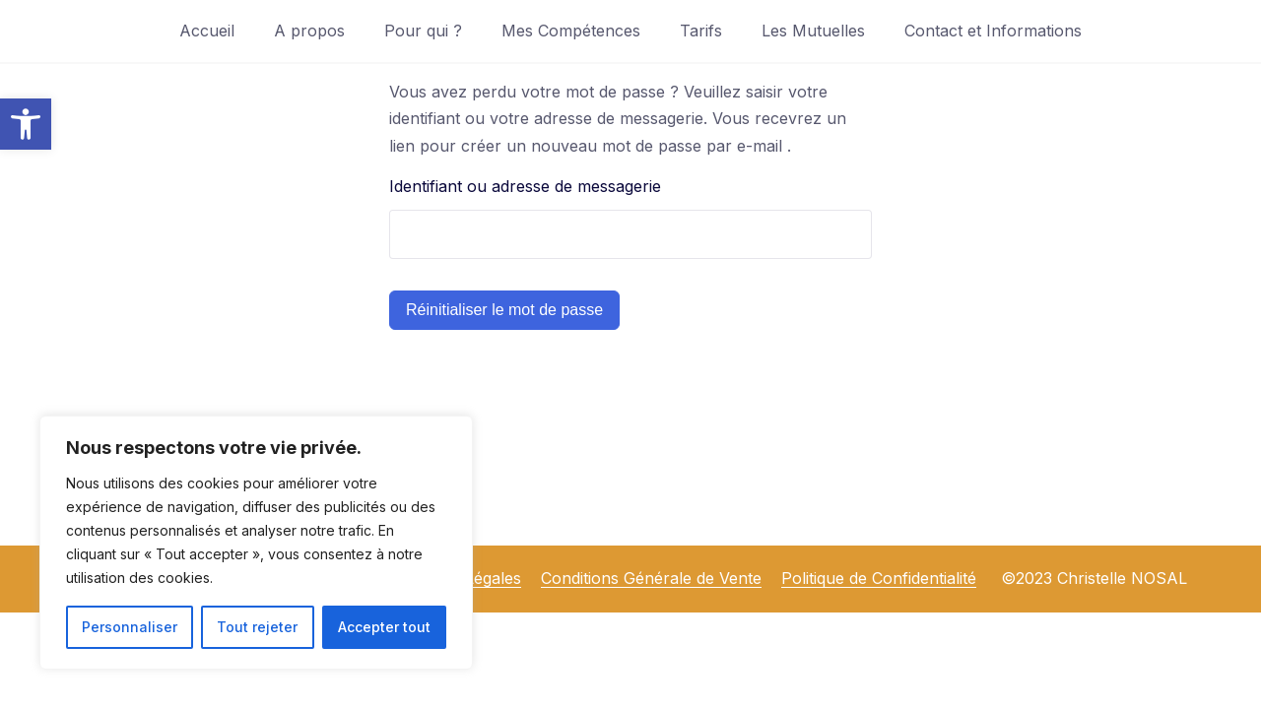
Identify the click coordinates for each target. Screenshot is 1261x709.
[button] (25, 124)
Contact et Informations (993, 30)
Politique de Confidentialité (878, 578)
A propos (309, 30)
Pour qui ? (423, 30)
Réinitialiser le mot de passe (504, 309)
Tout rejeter (257, 626)
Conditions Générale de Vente (651, 578)
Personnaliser (129, 626)
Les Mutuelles (813, 30)
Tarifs (701, 30)
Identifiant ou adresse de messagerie (525, 186)
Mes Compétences (570, 30)
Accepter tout (384, 626)
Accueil (206, 30)
